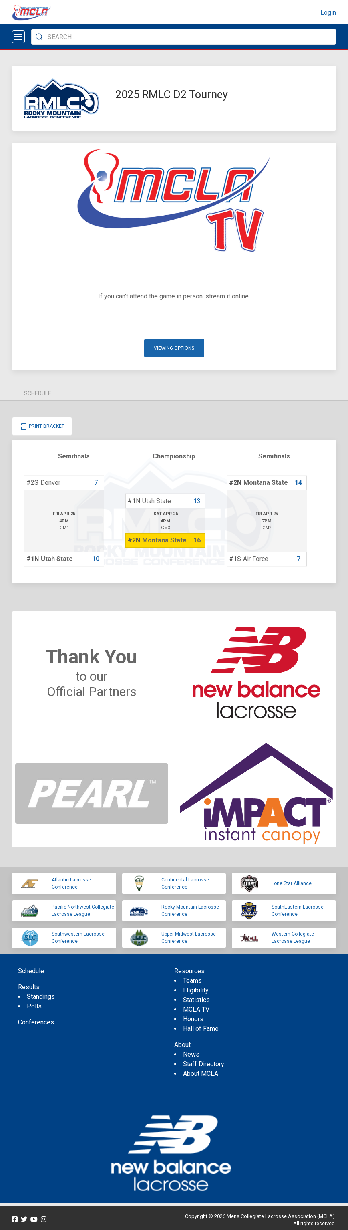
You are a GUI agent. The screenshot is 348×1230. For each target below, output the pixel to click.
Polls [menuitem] (34, 1006)
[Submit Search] (39, 37)
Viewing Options (174, 348)
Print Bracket (42, 427)
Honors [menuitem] (193, 1019)
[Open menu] (18, 36)
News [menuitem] (191, 1054)
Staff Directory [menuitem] (203, 1064)
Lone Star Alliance (292, 883)
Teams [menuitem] (192, 980)
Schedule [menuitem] (31, 971)
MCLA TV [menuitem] (196, 1009)
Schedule (37, 393)
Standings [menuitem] (41, 996)
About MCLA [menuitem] (200, 1073)
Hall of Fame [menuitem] (201, 1028)
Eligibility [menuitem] (196, 990)
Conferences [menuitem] (36, 1022)
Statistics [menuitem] (196, 1000)
